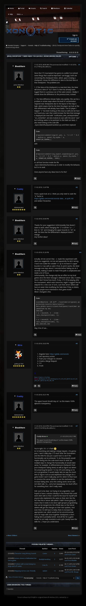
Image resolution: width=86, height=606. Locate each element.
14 (54, 571)
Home (11, 8)
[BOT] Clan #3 (71, 379)
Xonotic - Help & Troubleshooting (39, 45)
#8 (50, 380)
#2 (77, 187)
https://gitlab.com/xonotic (59, 354)
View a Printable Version (15, 577)
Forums (32, 8)
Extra (18, 14)
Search (43, 8)
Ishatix (73, 566)
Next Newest (73, 535)
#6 (36, 380)
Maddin (74, 560)
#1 (79, 65)
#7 (38, 380)
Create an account (71, 40)
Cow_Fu (44, 565)
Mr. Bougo (75, 572)
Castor (45, 553)
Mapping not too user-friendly (25, 571)
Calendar (68, 8)
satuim (45, 571)
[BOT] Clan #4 (44, 380)
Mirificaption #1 (55, 379)
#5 (77, 343)
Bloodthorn (20, 66)
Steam (36, 377)
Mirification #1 (43, 379)
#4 (80, 252)
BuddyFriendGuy (44, 559)
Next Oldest (12, 535)
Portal (21, 8)
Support (23, 45)
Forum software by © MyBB (27, 597)
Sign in (75, 35)
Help (10, 14)
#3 (77, 219)
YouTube (47, 377)
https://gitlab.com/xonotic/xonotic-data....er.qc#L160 (53, 198)
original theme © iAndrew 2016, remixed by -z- (53, 597)
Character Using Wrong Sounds (25, 553)
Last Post (68, 554)
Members (55, 8)
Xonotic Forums (13, 45)
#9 (53, 380)
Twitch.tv (41, 377)
